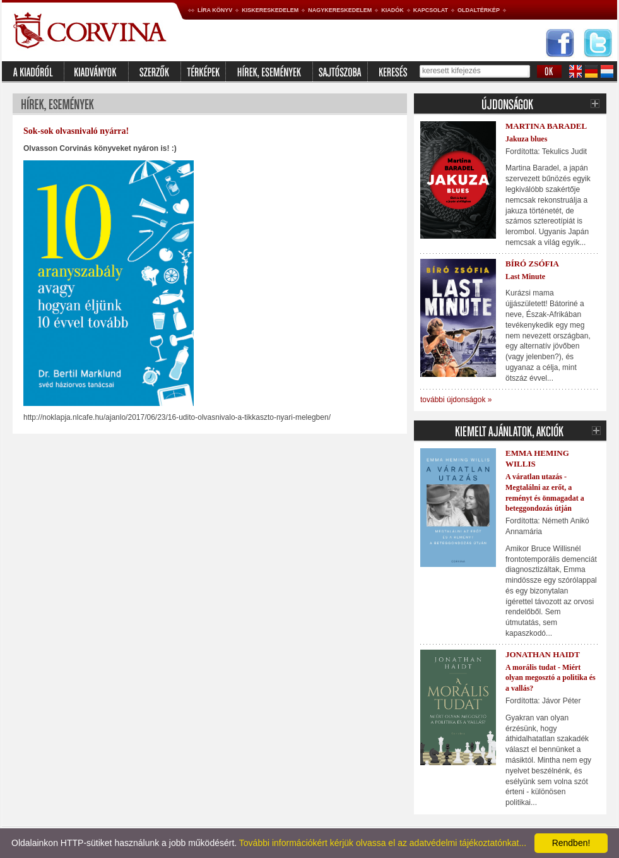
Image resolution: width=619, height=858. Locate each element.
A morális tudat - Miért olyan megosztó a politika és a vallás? (550, 678)
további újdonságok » (456, 399)
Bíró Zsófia (532, 263)
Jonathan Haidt (542, 654)
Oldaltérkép (478, 10)
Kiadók (392, 10)
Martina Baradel (546, 126)
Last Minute (525, 276)
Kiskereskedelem (270, 10)
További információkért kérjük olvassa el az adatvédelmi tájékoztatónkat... (382, 843)
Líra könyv (214, 10)
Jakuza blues (526, 138)
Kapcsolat (430, 10)
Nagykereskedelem (340, 10)
